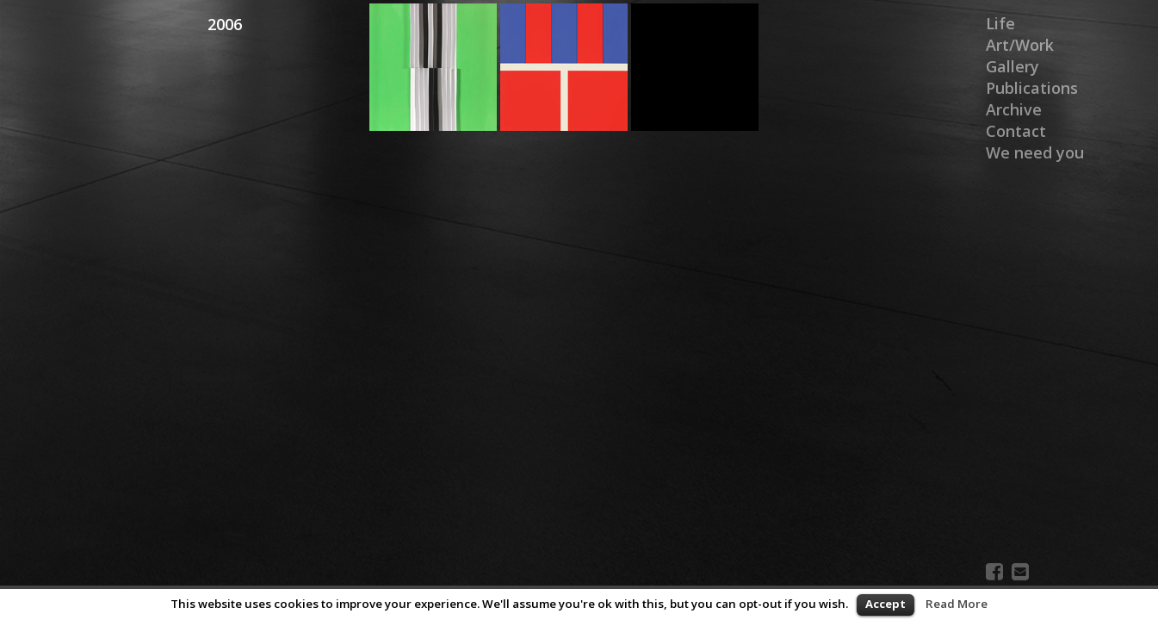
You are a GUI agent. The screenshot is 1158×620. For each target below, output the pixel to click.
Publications (1032, 88)
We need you (1035, 152)
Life (1000, 23)
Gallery (1012, 66)
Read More (957, 603)
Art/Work (1020, 44)
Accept (885, 603)
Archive (1014, 109)
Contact (1016, 131)
